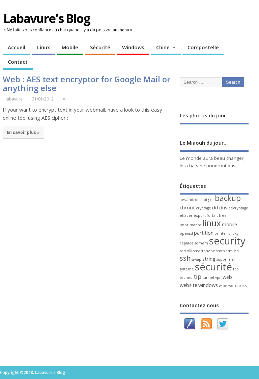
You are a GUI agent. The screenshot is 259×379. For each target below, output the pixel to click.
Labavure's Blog (46, 18)
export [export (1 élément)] (200, 215)
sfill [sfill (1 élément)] (189, 251)
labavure (14, 99)
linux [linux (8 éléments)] (211, 223)
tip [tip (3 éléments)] (197, 277)
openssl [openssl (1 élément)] (186, 233)
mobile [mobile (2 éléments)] (229, 224)
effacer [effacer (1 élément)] (186, 215)
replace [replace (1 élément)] (187, 243)
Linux (43, 47)
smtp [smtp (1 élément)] (220, 251)
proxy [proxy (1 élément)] (233, 233)
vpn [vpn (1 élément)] (218, 277)
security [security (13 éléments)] (227, 240)
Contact (18, 61)
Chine (163, 47)
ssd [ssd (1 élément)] (236, 251)
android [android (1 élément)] (193, 199)
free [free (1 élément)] (223, 215)
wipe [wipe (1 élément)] (223, 285)
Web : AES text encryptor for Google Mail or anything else (86, 83)
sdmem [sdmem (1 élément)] (201, 243)
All (65, 99)
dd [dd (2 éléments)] (215, 207)
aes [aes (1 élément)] (182, 199)
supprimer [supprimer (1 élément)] (226, 259)
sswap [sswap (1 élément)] (196, 259)
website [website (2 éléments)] (188, 285)
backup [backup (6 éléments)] (228, 198)
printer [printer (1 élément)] (220, 233)
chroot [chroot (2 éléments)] (187, 207)
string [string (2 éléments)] (208, 258)
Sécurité (100, 47)
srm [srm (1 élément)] (229, 251)
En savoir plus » (23, 132)
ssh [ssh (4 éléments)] (185, 258)
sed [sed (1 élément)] (183, 251)
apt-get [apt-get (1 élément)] (208, 199)
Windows (133, 47)
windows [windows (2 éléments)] (208, 285)
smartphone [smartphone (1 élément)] (204, 251)
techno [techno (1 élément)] (186, 277)
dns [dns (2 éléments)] (223, 207)
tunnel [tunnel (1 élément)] (208, 277)
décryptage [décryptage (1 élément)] (238, 208)
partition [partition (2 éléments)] (203, 232)
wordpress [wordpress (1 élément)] (237, 285)
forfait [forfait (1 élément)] (212, 215)
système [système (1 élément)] (187, 269)
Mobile (70, 47)
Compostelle (203, 47)
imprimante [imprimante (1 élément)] (190, 225)
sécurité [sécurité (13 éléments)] (213, 266)
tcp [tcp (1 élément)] (236, 269)
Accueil (16, 47)
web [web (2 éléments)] (227, 276)
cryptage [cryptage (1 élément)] (203, 208)
